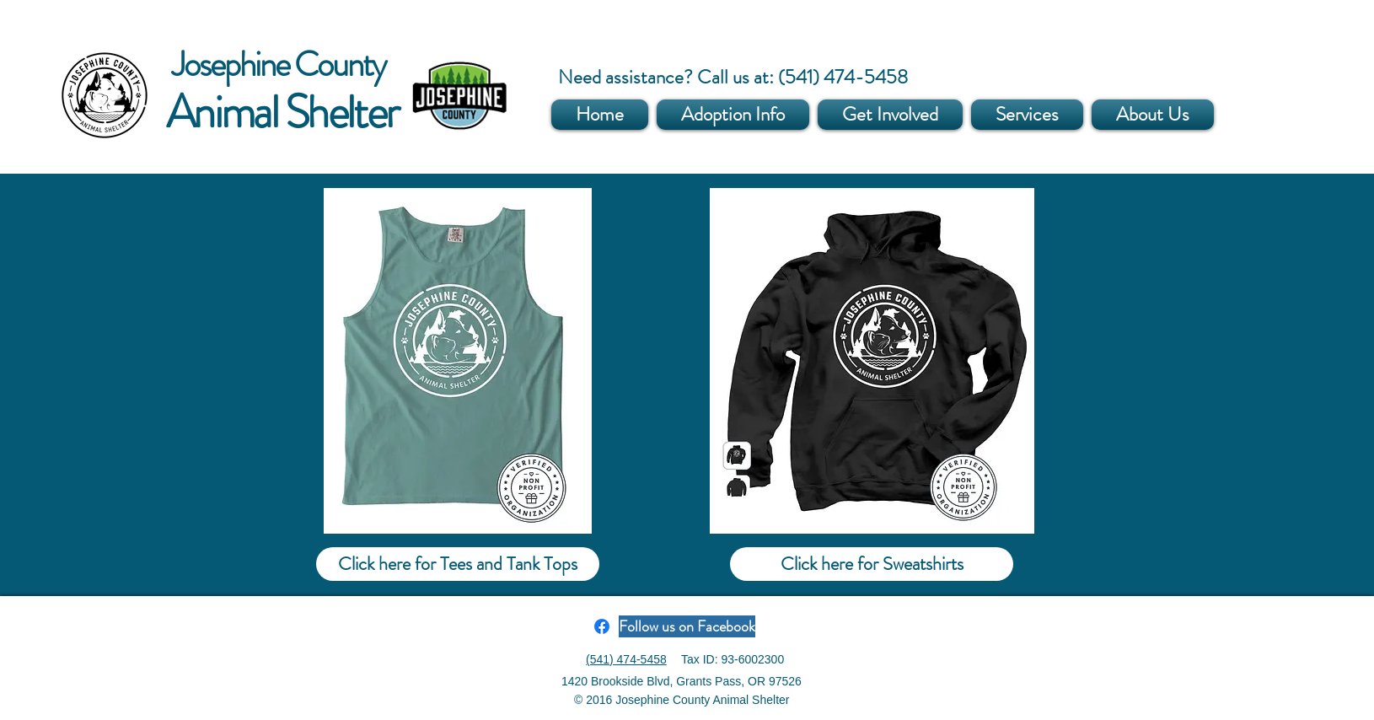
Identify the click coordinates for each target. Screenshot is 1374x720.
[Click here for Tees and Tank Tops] (457, 564)
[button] (732, 114)
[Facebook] (602, 626)
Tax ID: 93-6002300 (732, 659)
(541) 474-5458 (626, 659)
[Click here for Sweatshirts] (871, 564)
